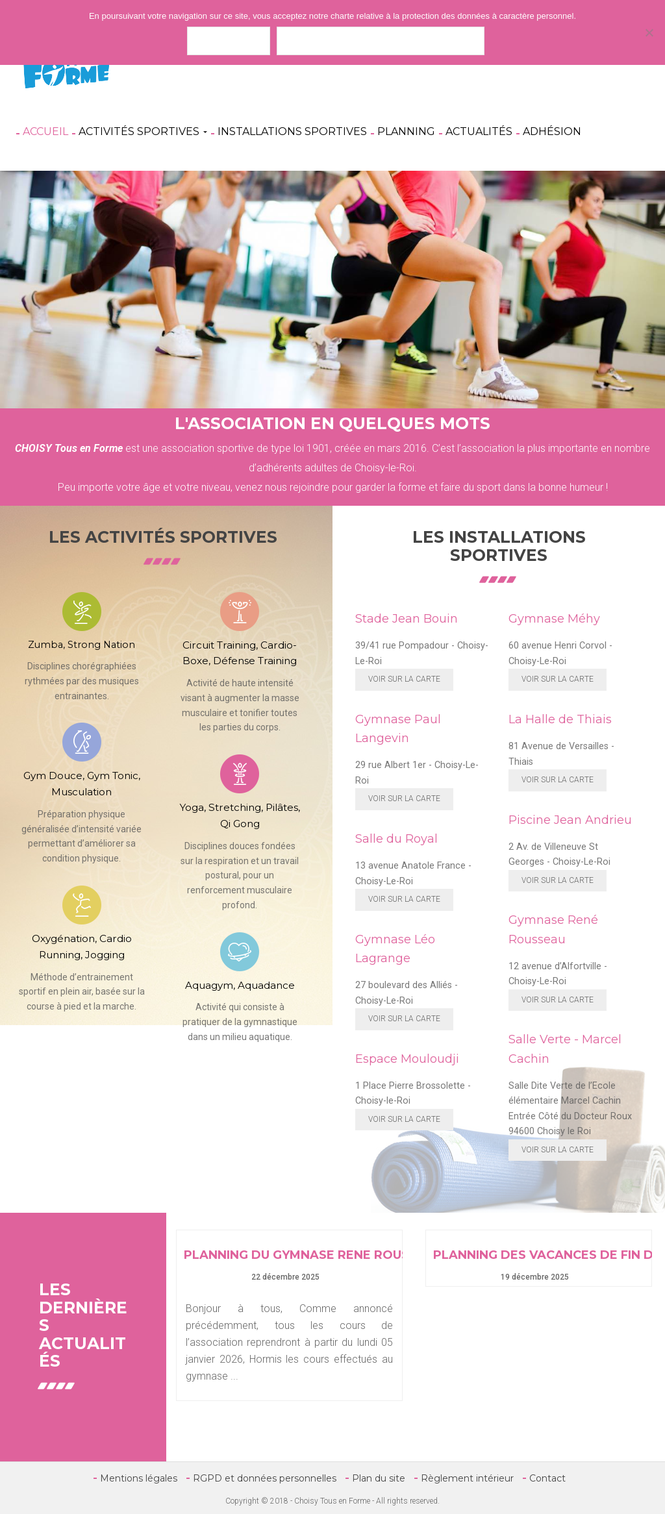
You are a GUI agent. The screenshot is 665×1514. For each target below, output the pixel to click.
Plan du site (378, 1478)
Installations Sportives (292, 132)
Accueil (45, 132)
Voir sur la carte (404, 679)
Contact (547, 1478)
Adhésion (552, 132)
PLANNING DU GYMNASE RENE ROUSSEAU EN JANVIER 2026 (289, 1255)
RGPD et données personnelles (264, 1478)
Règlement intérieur (467, 1478)
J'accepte (229, 40)
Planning (406, 132)
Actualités (478, 132)
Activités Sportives (143, 132)
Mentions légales (138, 1478)
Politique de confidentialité (380, 40)
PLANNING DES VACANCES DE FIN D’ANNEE (538, 1255)
